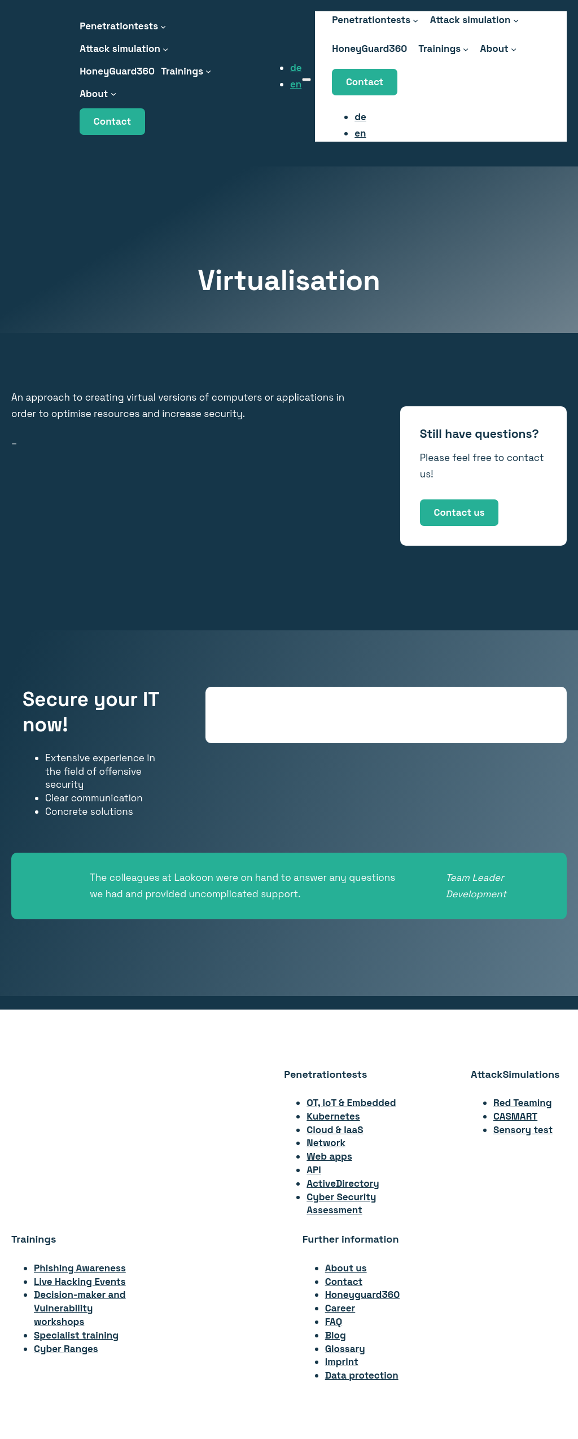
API (313, 1170)
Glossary (345, 1349)
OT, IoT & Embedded (351, 1102)
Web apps (329, 1156)
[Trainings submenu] (208, 71)
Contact (112, 121)
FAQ (334, 1321)
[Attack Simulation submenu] (165, 48)
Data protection (362, 1375)
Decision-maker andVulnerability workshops (80, 1308)
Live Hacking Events (80, 1281)
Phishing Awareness (80, 1268)
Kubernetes (333, 1116)
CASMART (515, 1116)
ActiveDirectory (342, 1183)
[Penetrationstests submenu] (163, 26)
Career (340, 1308)
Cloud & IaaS (334, 1130)
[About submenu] (113, 93)
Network (325, 1143)
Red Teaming (522, 1102)
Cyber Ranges (66, 1349)
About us (346, 1268)
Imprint (341, 1361)
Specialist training (76, 1335)
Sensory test (523, 1130)
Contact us (459, 512)
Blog (335, 1335)
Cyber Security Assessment (341, 1204)
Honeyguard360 (362, 1294)
